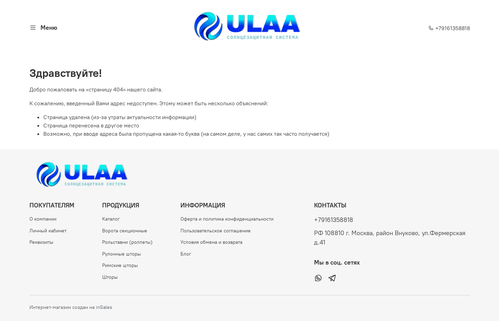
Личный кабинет (47, 231)
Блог (185, 254)
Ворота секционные (124, 231)
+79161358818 (449, 28)
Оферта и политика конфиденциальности (227, 219)
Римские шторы (120, 265)
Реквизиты (41, 242)
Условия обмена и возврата (211, 242)
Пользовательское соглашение (215, 231)
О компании (42, 219)
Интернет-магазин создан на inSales (70, 307)
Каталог (111, 219)
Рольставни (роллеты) (127, 242)
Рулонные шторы (121, 254)
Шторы (110, 277)
